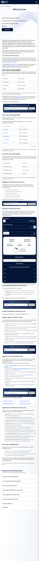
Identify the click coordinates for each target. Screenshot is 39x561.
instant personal (19, 96)
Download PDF (19, 257)
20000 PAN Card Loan (25, 401)
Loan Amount (6, 218)
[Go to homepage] (2, 6)
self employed (7, 62)
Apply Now (7, 29)
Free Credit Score (31, 204)
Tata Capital (6, 139)
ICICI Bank (5, 132)
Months (6, 233)
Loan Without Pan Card (25, 403)
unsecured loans (13, 64)
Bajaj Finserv (6, 136)
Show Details (19, 263)
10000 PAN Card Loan (8, 401)
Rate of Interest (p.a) (8, 224)
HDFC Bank (5, 129)
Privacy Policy (30, 110)
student (15, 62)
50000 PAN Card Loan (8, 403)
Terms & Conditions (24, 110)
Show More (33, 146)
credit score (16, 65)
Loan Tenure (6, 230)
